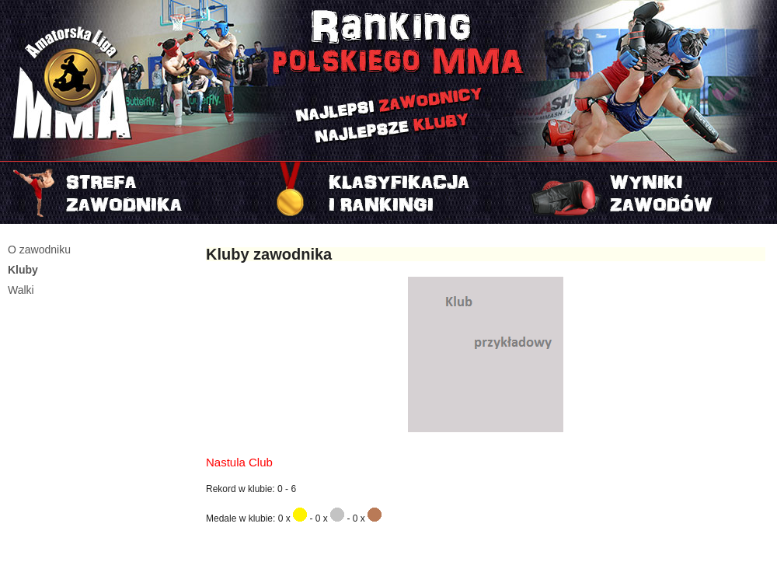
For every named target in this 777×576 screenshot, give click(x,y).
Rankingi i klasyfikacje (388, 193)
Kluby (23, 270)
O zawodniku (39, 249)
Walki (21, 290)
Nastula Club (239, 462)
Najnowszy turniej (647, 193)
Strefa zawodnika (129, 193)
